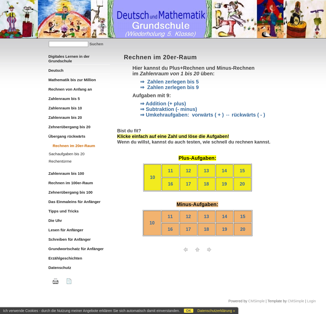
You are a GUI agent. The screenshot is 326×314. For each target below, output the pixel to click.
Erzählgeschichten (65, 258)
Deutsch (55, 70)
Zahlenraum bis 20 (65, 117)
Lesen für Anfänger (65, 230)
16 (170, 184)
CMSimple (256, 301)
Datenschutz (59, 267)
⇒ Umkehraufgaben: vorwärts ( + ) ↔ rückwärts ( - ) (202, 115)
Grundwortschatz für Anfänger (76, 249)
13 (206, 170)
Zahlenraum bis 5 (64, 98)
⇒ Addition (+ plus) (163, 103)
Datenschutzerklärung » (216, 311)
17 (188, 184)
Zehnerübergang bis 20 (69, 127)
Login (311, 301)
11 (170, 170)
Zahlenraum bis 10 (65, 108)
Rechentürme (60, 161)
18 (206, 184)
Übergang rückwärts (66, 136)
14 (224, 170)
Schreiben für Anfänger (69, 239)
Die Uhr (55, 220)
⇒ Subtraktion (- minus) (168, 109)
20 (242, 184)
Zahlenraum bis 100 (66, 173)
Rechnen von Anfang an (70, 89)
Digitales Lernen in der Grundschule (69, 58)
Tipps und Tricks (63, 211)
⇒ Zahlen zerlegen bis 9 (169, 87)
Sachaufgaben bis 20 (67, 154)
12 (188, 170)
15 (242, 170)
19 (224, 184)
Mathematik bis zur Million (72, 80)
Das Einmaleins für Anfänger (74, 201)
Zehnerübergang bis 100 (70, 192)
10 (152, 177)
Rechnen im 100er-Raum (70, 183)
